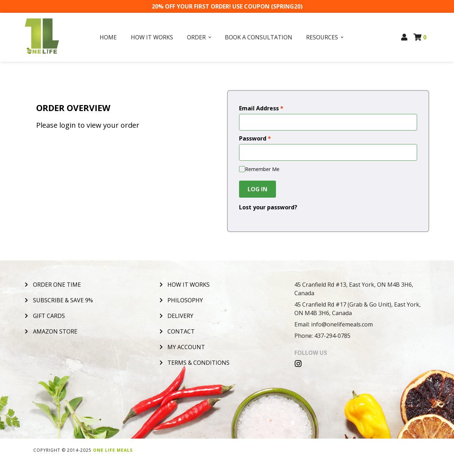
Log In (257, 189)
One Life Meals (113, 450)
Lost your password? (268, 207)
